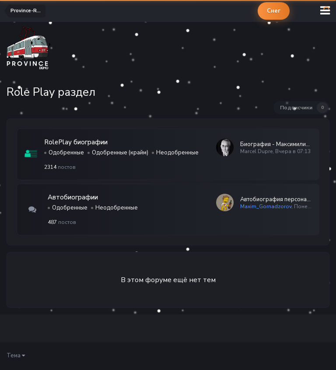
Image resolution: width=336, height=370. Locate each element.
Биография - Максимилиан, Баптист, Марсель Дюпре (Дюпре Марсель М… (276, 144)
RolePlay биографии (76, 142)
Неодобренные (177, 153)
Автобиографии (73, 197)
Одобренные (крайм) (120, 153)
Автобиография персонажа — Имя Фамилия (276, 199)
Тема (16, 356)
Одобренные (66, 153)
